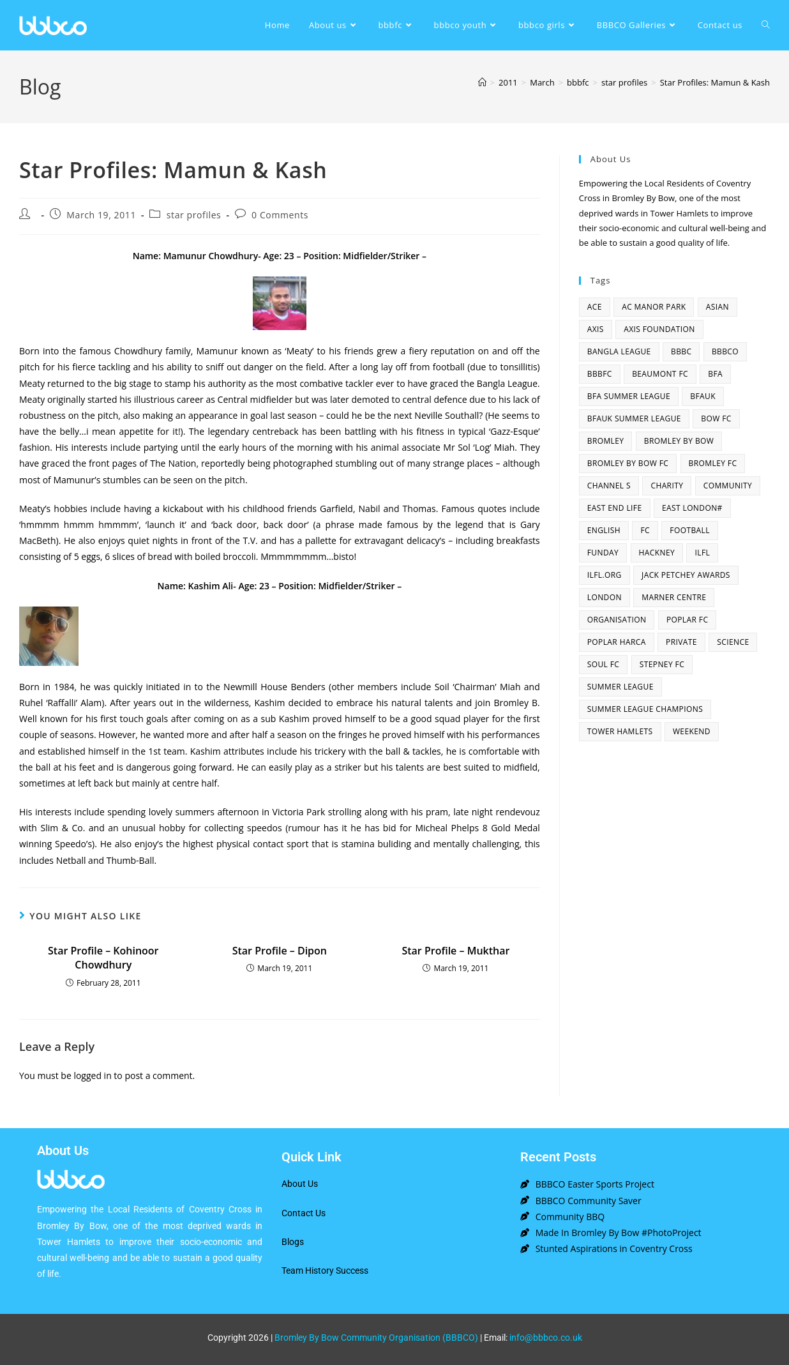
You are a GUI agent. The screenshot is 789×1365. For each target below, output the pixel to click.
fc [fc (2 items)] (645, 530)
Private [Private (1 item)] (681, 642)
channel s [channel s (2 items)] (609, 485)
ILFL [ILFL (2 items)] (702, 552)
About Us (300, 1184)
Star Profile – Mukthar (455, 951)
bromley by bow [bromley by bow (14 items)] (679, 440)
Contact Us (304, 1213)
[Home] (482, 82)
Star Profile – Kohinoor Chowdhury (103, 958)
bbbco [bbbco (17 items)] (725, 351)
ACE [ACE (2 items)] (594, 306)
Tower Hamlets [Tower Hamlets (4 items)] (620, 731)
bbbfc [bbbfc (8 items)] (599, 373)
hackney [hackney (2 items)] (657, 552)
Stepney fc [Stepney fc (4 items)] (662, 664)
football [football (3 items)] (690, 530)
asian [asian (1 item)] (717, 306)
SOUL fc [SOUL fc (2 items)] (603, 664)
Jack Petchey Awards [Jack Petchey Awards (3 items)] (686, 574)
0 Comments (280, 215)
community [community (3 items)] (728, 485)
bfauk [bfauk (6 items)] (703, 396)
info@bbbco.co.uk (545, 1337)
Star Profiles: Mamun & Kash (715, 82)
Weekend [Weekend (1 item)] (691, 731)
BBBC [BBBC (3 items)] (681, 351)
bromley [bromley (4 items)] (605, 440)
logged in (92, 1075)
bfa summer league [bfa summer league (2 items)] (628, 396)
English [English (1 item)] (603, 530)
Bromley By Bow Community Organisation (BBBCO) (376, 1337)
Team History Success (325, 1270)
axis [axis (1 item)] (595, 329)
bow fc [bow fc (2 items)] (716, 418)
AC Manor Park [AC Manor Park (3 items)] (654, 306)
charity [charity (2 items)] (666, 485)
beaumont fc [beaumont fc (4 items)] (660, 373)
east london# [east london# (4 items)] (692, 507)
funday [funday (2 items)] (603, 552)
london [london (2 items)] (604, 597)
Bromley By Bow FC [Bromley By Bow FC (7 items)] (627, 463)
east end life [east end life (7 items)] (614, 507)
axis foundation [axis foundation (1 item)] (659, 329)
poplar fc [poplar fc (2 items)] (687, 619)
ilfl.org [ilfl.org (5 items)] (604, 574)
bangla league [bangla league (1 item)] (619, 351)
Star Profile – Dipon (279, 951)
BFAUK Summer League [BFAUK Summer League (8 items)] (634, 418)
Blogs (293, 1242)
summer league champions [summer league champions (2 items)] (645, 709)
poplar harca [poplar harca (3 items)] (616, 642)
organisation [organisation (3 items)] (617, 619)
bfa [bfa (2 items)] (715, 373)
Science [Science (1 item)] (733, 642)
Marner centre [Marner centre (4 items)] (674, 597)
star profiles (194, 215)
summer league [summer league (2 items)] (620, 686)
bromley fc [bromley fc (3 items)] (713, 463)
